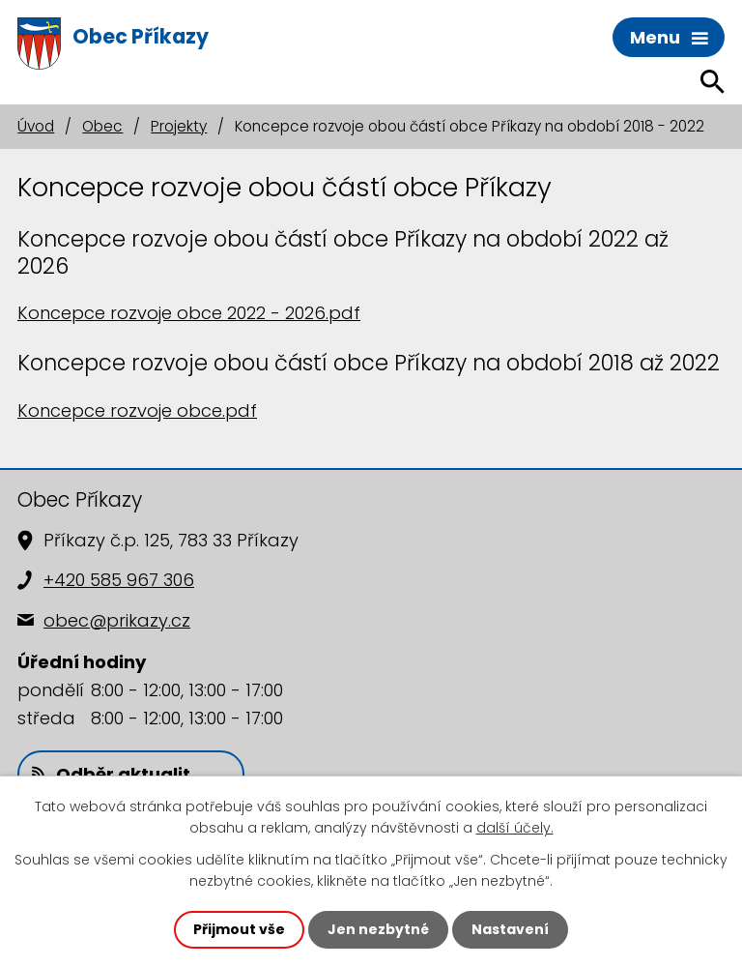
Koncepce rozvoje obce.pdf (137, 410)
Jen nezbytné (378, 929)
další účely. (515, 827)
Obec (102, 126)
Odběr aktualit (111, 774)
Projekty (179, 126)
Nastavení (510, 929)
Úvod (35, 126)
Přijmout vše (239, 929)
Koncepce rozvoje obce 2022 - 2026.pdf (188, 313)
